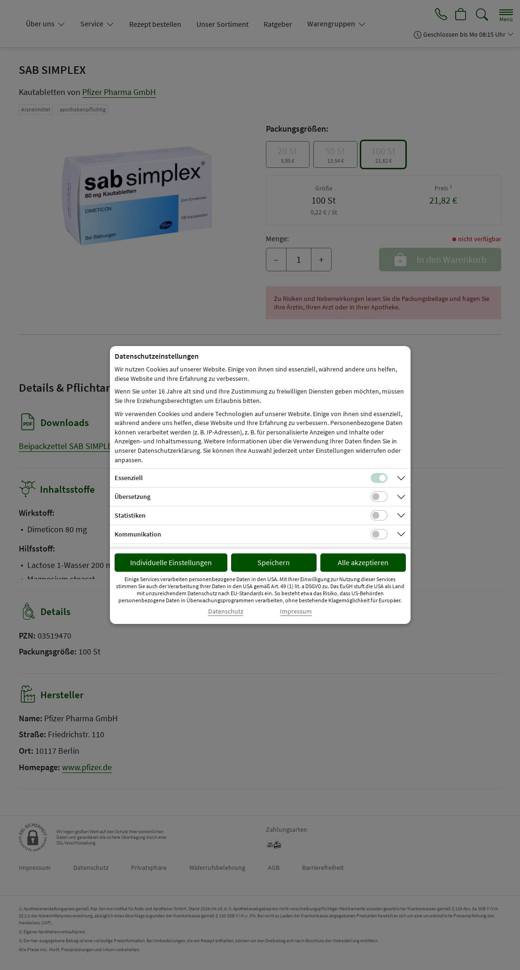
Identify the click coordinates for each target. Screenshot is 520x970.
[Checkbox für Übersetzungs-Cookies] (379, 496)
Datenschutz (225, 611)
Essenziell (129, 477)
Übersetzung (132, 496)
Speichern (273, 562)
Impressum (296, 611)
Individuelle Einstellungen (171, 562)
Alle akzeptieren (363, 562)
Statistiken (130, 515)
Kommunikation (138, 534)
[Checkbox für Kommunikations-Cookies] (379, 534)
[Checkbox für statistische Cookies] (379, 515)
